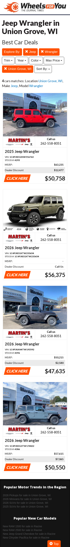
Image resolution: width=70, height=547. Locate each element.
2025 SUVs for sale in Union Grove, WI (25, 506)
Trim (8, 60)
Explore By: (12, 52)
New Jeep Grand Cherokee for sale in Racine (29, 533)
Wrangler (49, 52)
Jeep (30, 52)
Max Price (54, 60)
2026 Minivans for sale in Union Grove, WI (27, 499)
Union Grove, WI (17, 69)
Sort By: (43, 69)
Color (36, 60)
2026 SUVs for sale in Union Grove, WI (25, 502)
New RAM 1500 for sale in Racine (22, 526)
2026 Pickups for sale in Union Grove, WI (27, 495)
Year (21, 60)
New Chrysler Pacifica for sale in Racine (26, 537)
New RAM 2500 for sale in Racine (22, 530)
